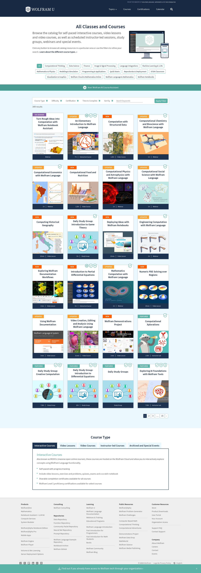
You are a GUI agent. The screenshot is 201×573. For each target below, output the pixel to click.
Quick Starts (115, 71)
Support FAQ (157, 528)
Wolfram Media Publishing (129, 548)
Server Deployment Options (32, 554)
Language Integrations (129, 66)
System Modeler (27, 522)
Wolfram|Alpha (170, 2)
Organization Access (160, 522)
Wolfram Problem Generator (130, 511)
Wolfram (147, 563)
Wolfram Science (125, 544)
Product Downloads (160, 511)
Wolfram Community (94, 548)
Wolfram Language (143, 2)
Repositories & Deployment (135, 71)
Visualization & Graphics (56, 77)
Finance (87, 66)
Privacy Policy (165, 563)
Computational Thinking (55, 66)
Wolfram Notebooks (146, 77)
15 (162, 407)
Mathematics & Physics (46, 71)
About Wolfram (158, 543)
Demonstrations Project (128, 533)
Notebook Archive (61, 545)
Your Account (157, 518)
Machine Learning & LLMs (152, 66)
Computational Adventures (130, 528)
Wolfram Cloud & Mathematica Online (86, 77)
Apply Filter (161, 100)
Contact (155, 550)
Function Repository (62, 523)
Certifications (143, 9)
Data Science (74, 66)
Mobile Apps (26, 535)
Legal (155, 563)
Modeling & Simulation (69, 71)
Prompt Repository (61, 533)
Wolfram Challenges (127, 515)
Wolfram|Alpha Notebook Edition (34, 528)
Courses (127, 9)
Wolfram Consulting (62, 507)
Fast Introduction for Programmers (94, 531)
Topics (112, 9)
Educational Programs (95, 521)
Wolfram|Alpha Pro (28, 531)
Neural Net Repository (63, 530)
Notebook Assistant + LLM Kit (33, 515)
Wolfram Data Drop (127, 537)
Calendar (160, 9)
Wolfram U (90, 507)
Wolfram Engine (27, 541)
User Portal (156, 515)
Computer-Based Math (128, 521)
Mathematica (155, 2)
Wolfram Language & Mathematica (119, 77)
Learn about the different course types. (58, 51)
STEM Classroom (157, 71)
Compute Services (28, 518)
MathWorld (123, 541)
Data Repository (60, 519)
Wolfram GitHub (60, 549)
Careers (155, 546)
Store (154, 507)
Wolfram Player (27, 544)
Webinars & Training (94, 517)
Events (154, 553)
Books (88, 542)
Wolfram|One (26, 507)
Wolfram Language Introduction (99, 527)
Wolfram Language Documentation (94, 512)
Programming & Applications (94, 71)
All (39, 66)
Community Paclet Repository (66, 526)
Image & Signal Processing (104, 66)
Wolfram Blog (91, 552)
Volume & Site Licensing (30, 550)
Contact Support (158, 531)
